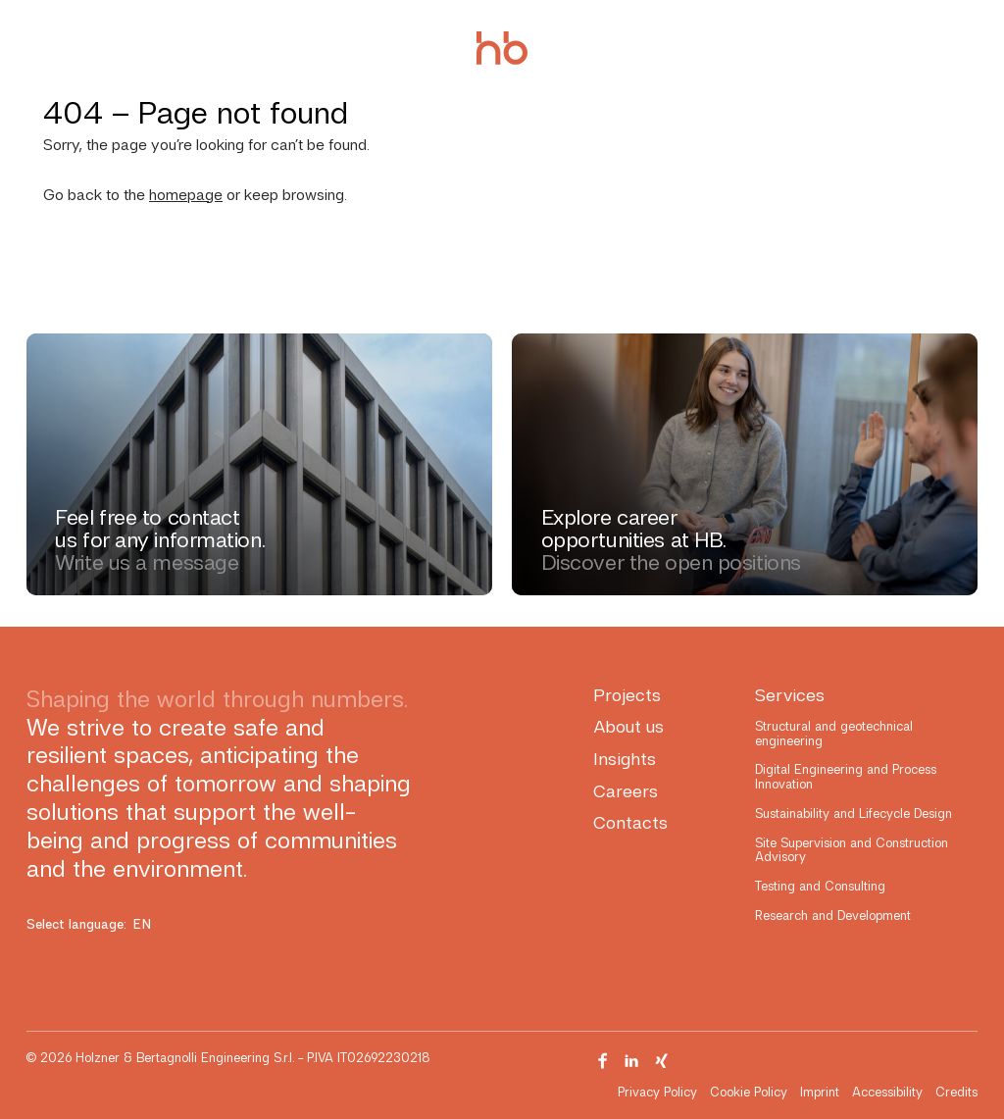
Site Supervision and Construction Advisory (851, 850)
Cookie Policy (748, 1092)
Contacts (630, 822)
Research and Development (833, 915)
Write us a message (146, 562)
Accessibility (887, 1092)
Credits (956, 1092)
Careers (625, 791)
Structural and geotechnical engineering (834, 733)
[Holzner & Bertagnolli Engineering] (502, 48)
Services (790, 695)
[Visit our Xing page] (661, 1060)
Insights (624, 758)
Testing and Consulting (820, 886)
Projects (627, 695)
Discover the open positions (671, 562)
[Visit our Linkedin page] (632, 1060)
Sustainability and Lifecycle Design (853, 813)
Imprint (819, 1092)
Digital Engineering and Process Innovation (845, 776)
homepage (186, 194)
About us (628, 726)
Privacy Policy (657, 1092)
